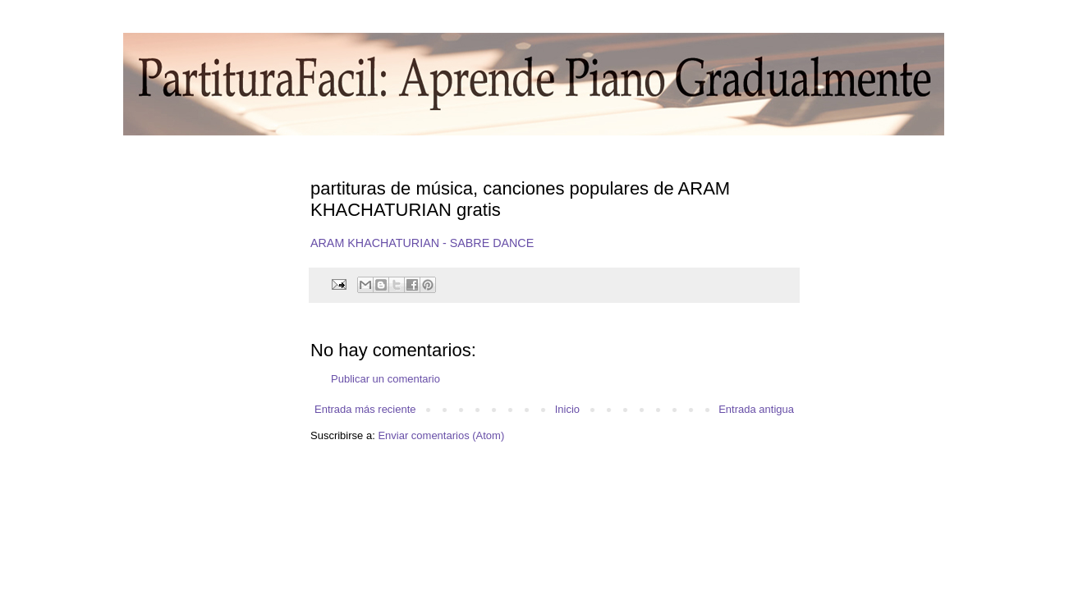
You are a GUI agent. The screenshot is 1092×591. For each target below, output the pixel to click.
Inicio (567, 409)
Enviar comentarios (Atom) (441, 435)
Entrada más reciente (365, 409)
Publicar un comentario (385, 379)
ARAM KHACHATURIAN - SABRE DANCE (422, 243)
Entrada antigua (756, 409)
